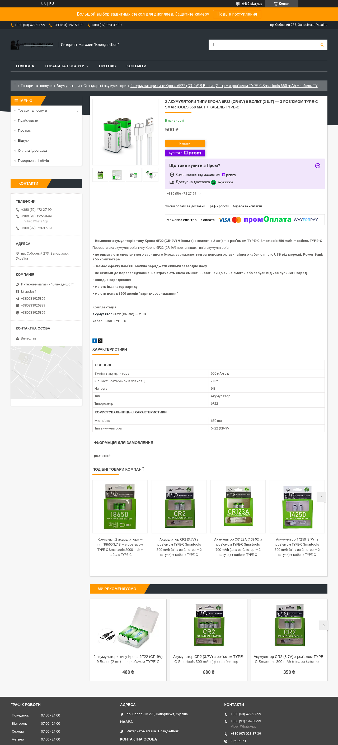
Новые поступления (237, 14)
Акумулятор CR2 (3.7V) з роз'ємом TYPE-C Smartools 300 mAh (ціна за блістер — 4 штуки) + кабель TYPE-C (208, 660)
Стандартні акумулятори (104, 86)
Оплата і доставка (32, 150)
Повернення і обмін (33, 161)
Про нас (107, 66)
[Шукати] (322, 45)
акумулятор (102, 314)
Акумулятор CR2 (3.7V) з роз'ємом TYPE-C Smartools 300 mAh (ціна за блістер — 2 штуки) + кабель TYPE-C (289, 660)
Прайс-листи (28, 120)
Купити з (185, 153)
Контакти (136, 66)
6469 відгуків (252, 4)
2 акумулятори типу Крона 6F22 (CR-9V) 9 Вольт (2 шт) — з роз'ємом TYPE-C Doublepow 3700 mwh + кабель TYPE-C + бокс (128, 660)
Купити (184, 143)
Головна (25, 66)
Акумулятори (68, 86)
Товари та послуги (64, 66)
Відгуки (23, 140)
